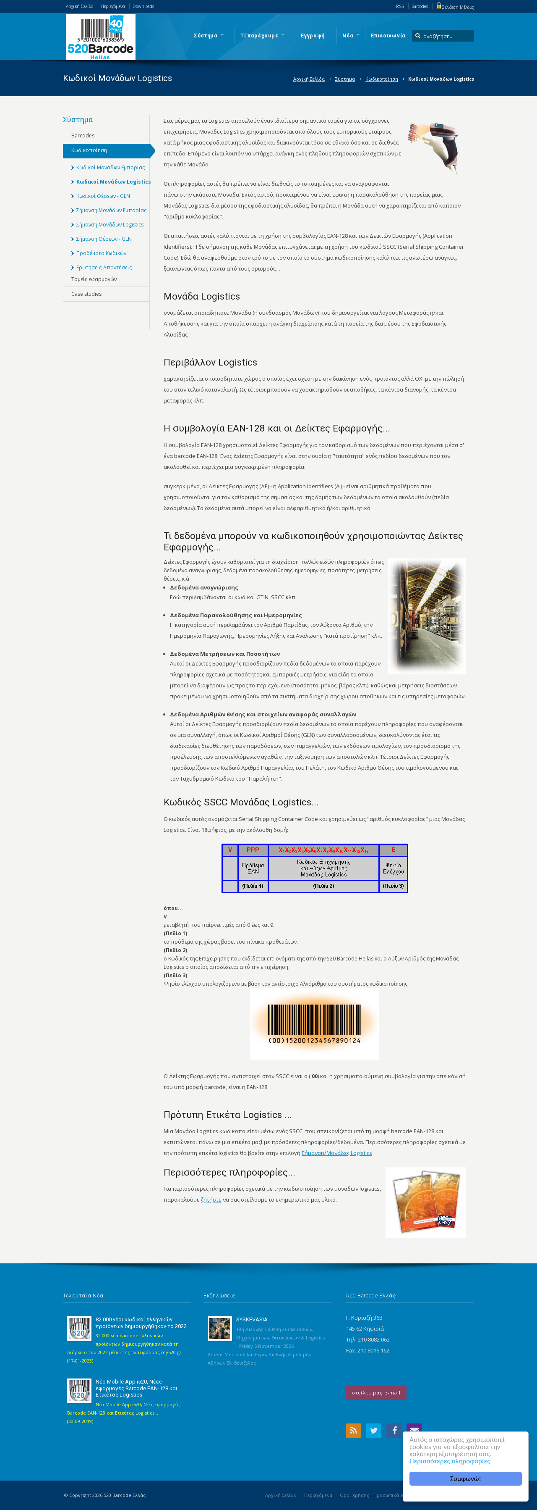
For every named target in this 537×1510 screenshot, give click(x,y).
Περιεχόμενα (113, 6)
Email (414, 1430)
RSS (400, 6)
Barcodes (420, 6)
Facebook (393, 1430)
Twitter (373, 1430)
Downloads (143, 6)
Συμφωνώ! (465, 1478)
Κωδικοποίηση (381, 79)
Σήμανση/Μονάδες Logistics (337, 1153)
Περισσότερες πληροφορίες (449, 1461)
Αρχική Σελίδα (80, 6)
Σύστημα (345, 79)
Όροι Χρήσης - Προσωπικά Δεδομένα (381, 1495)
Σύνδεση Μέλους (454, 7)
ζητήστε (211, 1199)
